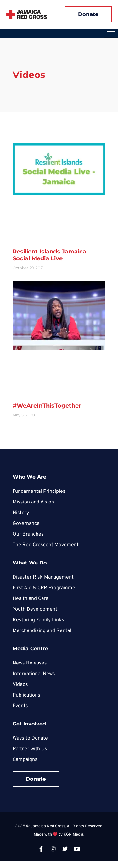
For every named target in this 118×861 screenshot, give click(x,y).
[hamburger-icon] (111, 33)
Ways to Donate (30, 738)
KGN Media (73, 834)
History (21, 513)
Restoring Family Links (38, 620)
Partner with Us (30, 749)
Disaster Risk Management (43, 577)
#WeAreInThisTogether (47, 405)
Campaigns (25, 760)
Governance (26, 523)
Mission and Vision (33, 502)
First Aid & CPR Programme (44, 588)
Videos (20, 684)
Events (20, 706)
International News (34, 674)
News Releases (30, 663)
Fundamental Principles (39, 491)
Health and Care (30, 599)
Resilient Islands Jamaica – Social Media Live (52, 255)
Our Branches (28, 534)
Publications (26, 695)
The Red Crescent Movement (46, 545)
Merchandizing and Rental (42, 631)
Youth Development (35, 609)
